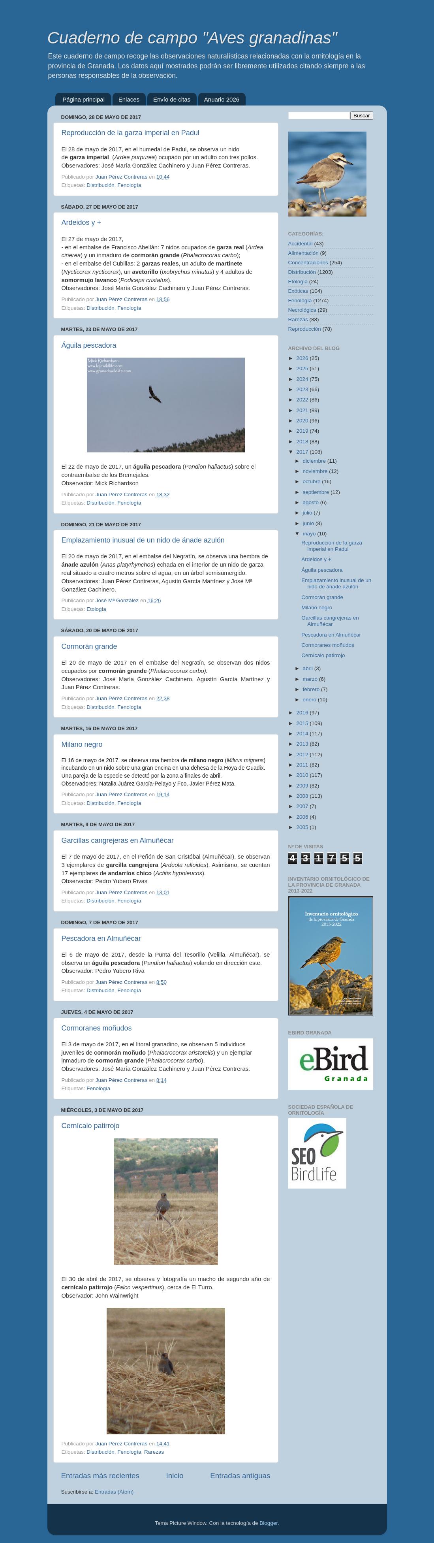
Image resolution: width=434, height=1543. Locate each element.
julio (308, 513)
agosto (311, 502)
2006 (303, 817)
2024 (303, 379)
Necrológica (302, 310)
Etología (96, 609)
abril (308, 668)
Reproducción (304, 329)
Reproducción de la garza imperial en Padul (130, 133)
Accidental (300, 244)
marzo (311, 679)
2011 (303, 765)
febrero (312, 689)
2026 (303, 358)
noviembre (316, 471)
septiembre (317, 492)
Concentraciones (308, 263)
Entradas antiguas (240, 1475)
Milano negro (82, 744)
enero (310, 700)
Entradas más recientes (100, 1475)
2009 (303, 786)
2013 (303, 744)
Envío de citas (171, 99)
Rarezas (154, 1452)
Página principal (83, 99)
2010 (303, 775)
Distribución (100, 185)
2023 (303, 389)
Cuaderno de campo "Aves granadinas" (192, 37)
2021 (303, 410)
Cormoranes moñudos (97, 1028)
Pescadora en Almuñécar (101, 938)
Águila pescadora (89, 345)
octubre (312, 481)
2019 (303, 431)
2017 (303, 452)
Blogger (268, 1523)
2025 (303, 368)
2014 (303, 734)
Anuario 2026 (221, 99)
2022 (303, 400)
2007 (303, 806)
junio (309, 523)
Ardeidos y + (81, 222)
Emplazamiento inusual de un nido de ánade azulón (143, 540)
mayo (310, 534)
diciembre (315, 461)
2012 (303, 754)
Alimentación (303, 253)
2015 (303, 723)
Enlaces (128, 99)
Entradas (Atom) (114, 1492)
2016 (303, 713)
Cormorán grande (89, 646)
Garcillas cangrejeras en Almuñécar (118, 840)
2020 (303, 421)
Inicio (175, 1475)
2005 (303, 827)
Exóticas (298, 291)
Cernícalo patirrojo (91, 1126)
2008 (303, 796)
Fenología (129, 185)
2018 (303, 442)
